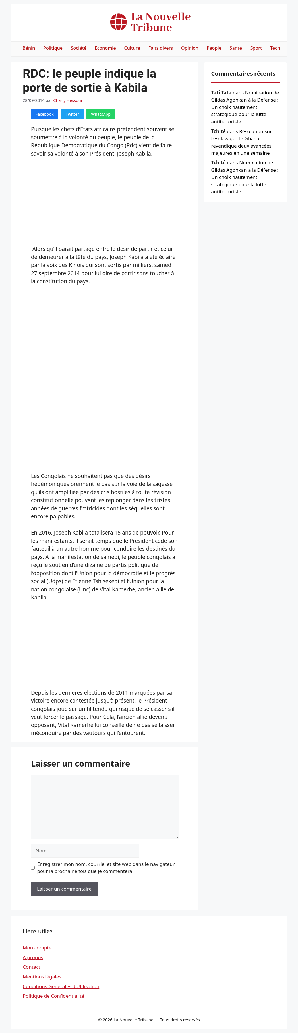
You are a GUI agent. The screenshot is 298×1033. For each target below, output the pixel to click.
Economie (105, 48)
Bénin (28, 48)
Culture (132, 48)
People (214, 48)
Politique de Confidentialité (53, 996)
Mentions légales (42, 976)
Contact (31, 967)
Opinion (189, 48)
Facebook (45, 114)
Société (78, 48)
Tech (275, 48)
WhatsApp (101, 114)
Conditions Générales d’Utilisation (61, 986)
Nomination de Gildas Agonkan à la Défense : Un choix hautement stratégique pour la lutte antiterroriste (245, 107)
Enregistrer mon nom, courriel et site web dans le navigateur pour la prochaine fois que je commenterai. (106, 868)
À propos (33, 957)
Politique (53, 48)
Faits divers (160, 48)
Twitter (72, 114)
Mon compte (37, 947)
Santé (236, 48)
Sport (256, 48)
